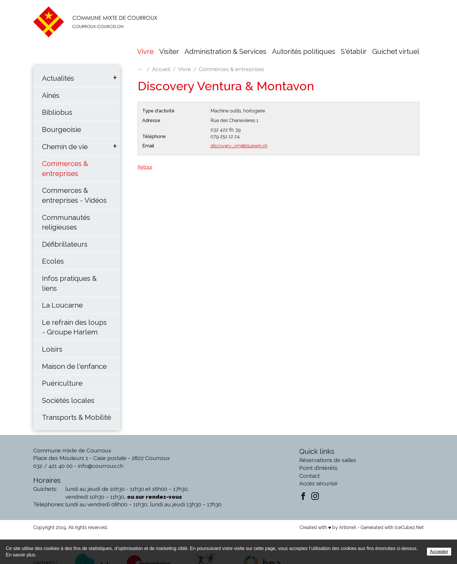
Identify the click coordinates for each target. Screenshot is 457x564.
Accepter (439, 551)
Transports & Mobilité (76, 417)
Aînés (50, 95)
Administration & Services (225, 51)
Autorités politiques (303, 51)
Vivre (145, 51)
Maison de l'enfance (74, 366)
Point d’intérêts (318, 468)
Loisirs (52, 349)
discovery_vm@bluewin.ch (239, 146)
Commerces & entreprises (65, 168)
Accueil (161, 69)
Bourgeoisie (61, 129)
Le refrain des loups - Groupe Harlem (74, 327)
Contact (309, 476)
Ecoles (53, 261)
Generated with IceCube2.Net (392, 527)
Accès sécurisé (318, 483)
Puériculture (62, 383)
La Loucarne (62, 305)
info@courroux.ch (100, 466)
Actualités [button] (58, 78)
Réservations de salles (327, 460)
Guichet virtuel (395, 51)
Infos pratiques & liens (69, 283)
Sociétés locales (68, 400)
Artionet (347, 527)
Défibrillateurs (64, 244)
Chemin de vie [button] (65, 146)
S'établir (354, 51)
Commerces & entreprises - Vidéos (74, 195)
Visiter (169, 51)
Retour (145, 167)
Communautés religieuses (66, 222)
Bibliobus (57, 112)
